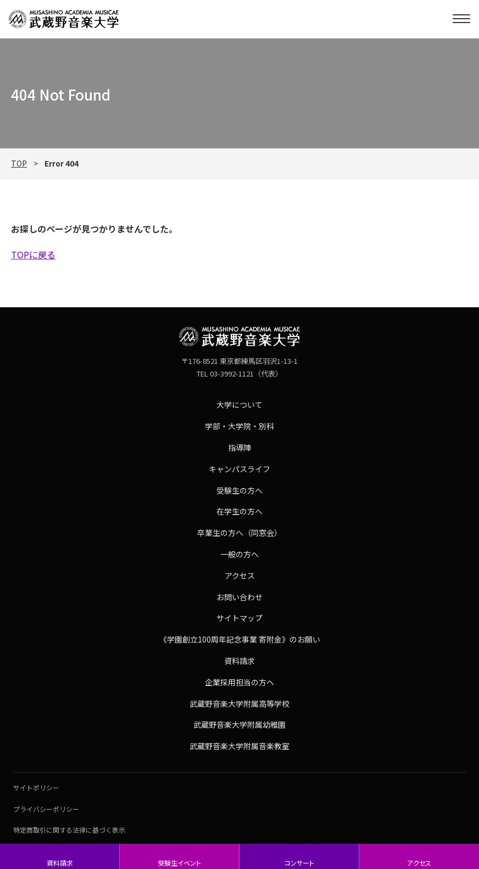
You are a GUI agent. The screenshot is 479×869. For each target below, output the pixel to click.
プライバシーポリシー (46, 808)
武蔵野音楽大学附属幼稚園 (239, 724)
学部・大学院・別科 (239, 425)
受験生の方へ (239, 490)
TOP (19, 163)
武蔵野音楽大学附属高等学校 (239, 703)
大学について (239, 404)
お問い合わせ (239, 596)
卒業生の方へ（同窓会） (239, 532)
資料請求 (60, 862)
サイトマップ (239, 617)
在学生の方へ (239, 511)
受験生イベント (179, 862)
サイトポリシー (36, 787)
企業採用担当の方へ (239, 682)
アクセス (419, 862)
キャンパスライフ (239, 468)
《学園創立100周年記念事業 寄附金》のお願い (239, 639)
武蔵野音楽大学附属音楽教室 (239, 745)
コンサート (299, 862)
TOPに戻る (33, 254)
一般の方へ (239, 554)
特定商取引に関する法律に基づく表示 (69, 829)
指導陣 (239, 447)
